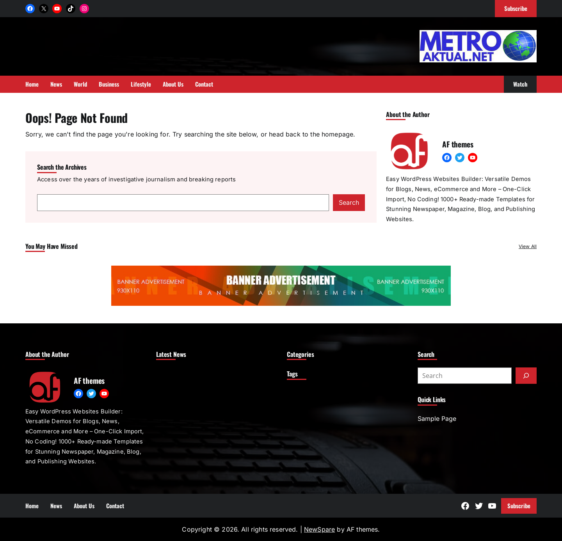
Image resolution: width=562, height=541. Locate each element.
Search (349, 202)
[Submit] (526, 375)
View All (528, 246)
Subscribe (518, 505)
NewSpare (319, 529)
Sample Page (437, 418)
